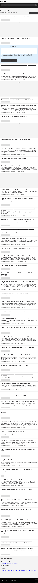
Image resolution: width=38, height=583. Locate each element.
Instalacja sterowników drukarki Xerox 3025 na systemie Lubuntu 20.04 (17, 469)
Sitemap (3, 580)
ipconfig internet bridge (10, 563)
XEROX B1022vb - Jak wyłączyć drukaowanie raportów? (14, 189)
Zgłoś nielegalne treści (13, 580)
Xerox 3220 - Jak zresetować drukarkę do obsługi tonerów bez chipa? (16, 489)
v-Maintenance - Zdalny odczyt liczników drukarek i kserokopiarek (16, 509)
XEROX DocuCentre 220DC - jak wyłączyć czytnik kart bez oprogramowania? (18, 393)
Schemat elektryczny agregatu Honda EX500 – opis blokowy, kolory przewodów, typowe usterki (14, 570)
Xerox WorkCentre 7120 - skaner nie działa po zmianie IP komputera (16, 540)
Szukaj (36, 5)
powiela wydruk (16, 563)
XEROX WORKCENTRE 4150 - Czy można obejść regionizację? (15, 318)
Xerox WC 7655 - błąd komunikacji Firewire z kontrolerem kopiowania (17, 548)
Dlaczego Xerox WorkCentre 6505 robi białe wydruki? (13, 238)
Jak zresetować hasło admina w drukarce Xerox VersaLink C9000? (16, 293)
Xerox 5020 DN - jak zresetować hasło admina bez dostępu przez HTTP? (17, 248)
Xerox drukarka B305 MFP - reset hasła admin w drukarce (14, 116)
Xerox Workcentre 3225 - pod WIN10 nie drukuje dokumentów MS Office (17, 219)
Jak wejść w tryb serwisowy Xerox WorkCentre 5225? (13, 431)
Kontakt (7, 580)
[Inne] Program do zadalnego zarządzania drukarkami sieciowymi (15, 383)
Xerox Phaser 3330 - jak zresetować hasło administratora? (14, 265)
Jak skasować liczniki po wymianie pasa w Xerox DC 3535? (14, 365)
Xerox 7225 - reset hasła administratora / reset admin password (15, 38)
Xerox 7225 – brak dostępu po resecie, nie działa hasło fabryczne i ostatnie (18, 479)
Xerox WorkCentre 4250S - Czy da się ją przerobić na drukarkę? (15, 255)
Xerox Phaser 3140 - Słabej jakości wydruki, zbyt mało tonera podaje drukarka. (18, 327)
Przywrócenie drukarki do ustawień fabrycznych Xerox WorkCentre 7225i (17, 347)
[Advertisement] (19, 29)
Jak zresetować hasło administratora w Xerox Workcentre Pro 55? (16, 311)
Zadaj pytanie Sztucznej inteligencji (9, 60)
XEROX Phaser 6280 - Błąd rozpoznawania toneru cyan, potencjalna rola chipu (18, 148)
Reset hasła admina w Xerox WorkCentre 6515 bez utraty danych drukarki (17, 301)
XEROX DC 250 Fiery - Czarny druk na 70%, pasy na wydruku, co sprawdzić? (18, 401)
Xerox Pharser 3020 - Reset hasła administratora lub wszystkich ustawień (17, 336)
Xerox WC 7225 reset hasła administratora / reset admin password (16, 16)
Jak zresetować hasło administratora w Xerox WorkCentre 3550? (15, 139)
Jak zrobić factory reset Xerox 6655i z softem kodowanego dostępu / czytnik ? (18, 165)
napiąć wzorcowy (3, 563)
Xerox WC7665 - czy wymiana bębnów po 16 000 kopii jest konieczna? (17, 440)
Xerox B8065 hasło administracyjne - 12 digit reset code (13, 158)
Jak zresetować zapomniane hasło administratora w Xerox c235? (15, 97)
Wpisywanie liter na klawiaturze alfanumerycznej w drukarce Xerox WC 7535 (18, 421)
